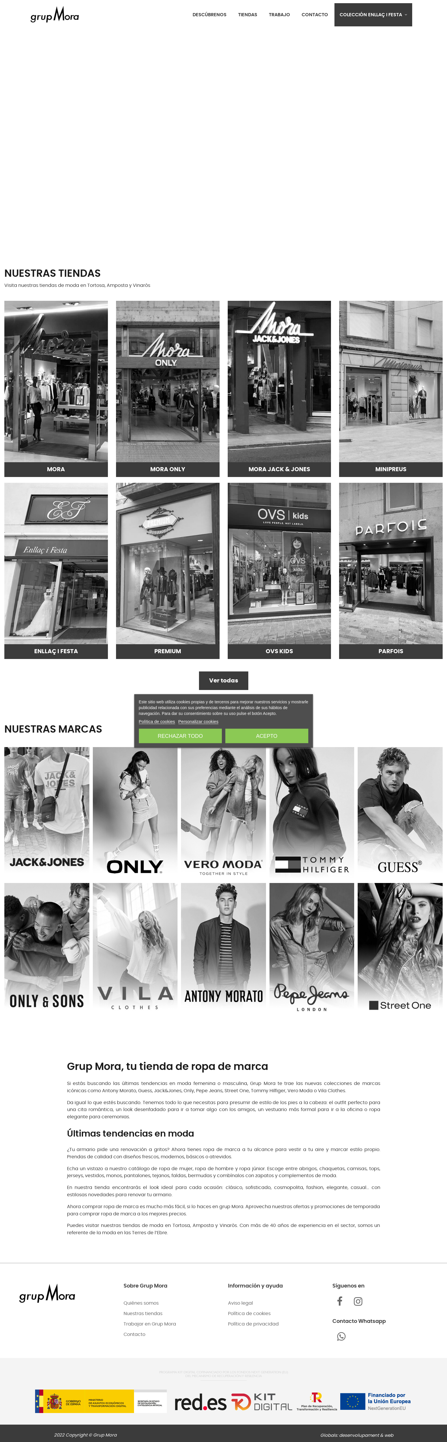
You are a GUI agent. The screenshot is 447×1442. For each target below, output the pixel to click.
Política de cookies (249, 1313)
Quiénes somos (141, 1303)
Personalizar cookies (198, 721)
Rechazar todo (180, 736)
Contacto (134, 1334)
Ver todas (223, 681)
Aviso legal (240, 1303)
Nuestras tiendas (143, 1313)
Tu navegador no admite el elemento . (223, 140)
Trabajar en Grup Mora (150, 1324)
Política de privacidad (253, 1324)
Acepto (267, 736)
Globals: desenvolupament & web (356, 1435)
